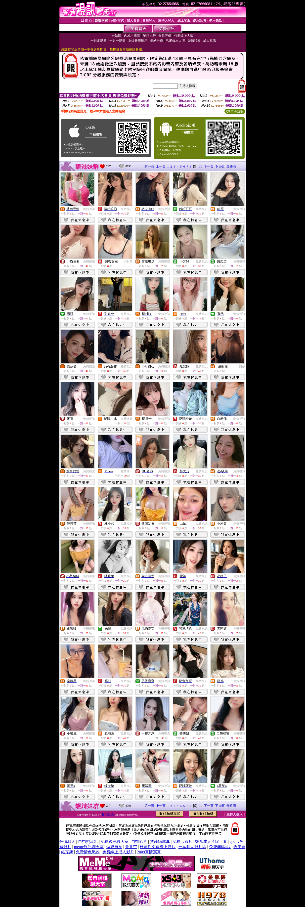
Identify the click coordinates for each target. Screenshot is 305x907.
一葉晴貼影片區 (192, 847)
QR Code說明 (234, 111)
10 (200, 166)
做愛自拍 (114, 847)
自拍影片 (139, 841)
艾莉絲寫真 (160, 841)
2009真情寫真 (149, 852)
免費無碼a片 (220, 847)
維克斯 (67, 852)
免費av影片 (182, 841)
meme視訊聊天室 (89, 847)
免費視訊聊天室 (115, 841)
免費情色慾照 (88, 852)
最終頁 (231, 166)
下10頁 (220, 166)
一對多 (128, 261)
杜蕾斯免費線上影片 (157, 847)
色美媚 (239, 847)
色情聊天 (67, 841)
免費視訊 (89, 209)
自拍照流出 (88, 841)
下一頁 (209, 166)
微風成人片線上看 (211, 841)
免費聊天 (126, 419)
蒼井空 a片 (108, 814)
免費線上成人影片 (118, 852)
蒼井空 (131, 847)
